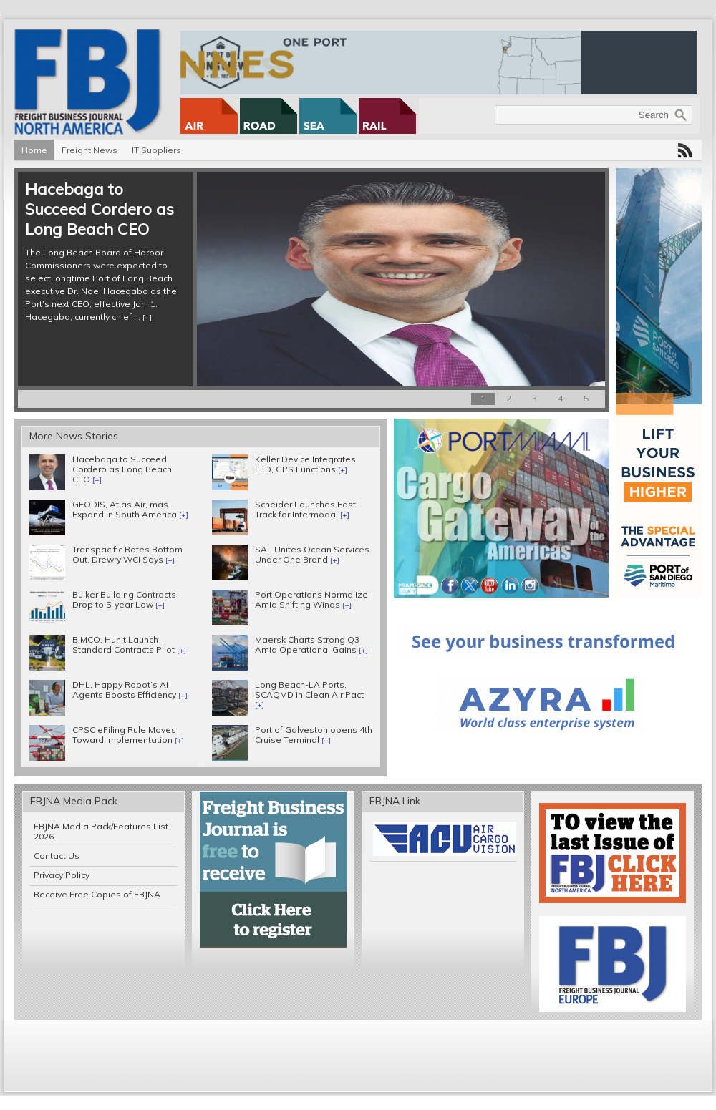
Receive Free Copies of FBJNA (97, 894)
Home (34, 150)
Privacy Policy (62, 875)
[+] (147, 317)
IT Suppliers (156, 150)
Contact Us (56, 855)
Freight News (89, 150)
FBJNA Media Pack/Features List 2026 (101, 831)
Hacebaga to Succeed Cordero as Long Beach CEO (99, 209)
